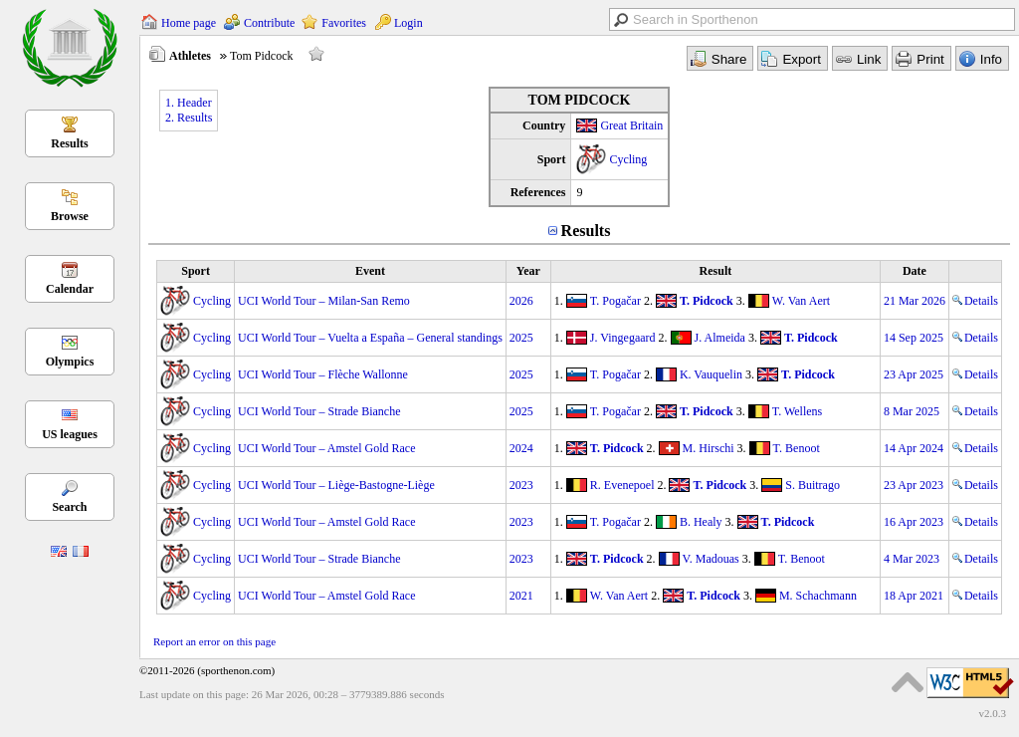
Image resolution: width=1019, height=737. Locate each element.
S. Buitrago (812, 485)
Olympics (70, 361)
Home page (188, 23)
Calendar (70, 289)
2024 (521, 448)
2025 (521, 338)
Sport (195, 271)
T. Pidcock (706, 301)
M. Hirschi (708, 448)
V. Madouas (711, 559)
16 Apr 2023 (913, 522)
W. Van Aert (801, 301)
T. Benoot (796, 448)
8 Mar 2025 (911, 411)
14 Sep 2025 (913, 338)
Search (69, 507)
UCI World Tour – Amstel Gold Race (326, 448)
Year (528, 271)
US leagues (70, 434)
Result (716, 271)
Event (370, 271)
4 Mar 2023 (911, 559)
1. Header (188, 103)
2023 (521, 485)
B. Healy (701, 522)
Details (975, 301)
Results (69, 143)
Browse (70, 216)
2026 (521, 301)
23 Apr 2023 (913, 485)
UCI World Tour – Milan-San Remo (324, 301)
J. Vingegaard (623, 338)
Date (914, 271)
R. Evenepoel (622, 485)
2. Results (188, 117)
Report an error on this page (214, 641)
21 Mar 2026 (914, 301)
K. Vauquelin (711, 374)
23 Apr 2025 (913, 374)
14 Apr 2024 (913, 448)
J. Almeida (720, 338)
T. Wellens (797, 411)
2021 (521, 596)
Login (408, 23)
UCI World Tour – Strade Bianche (319, 411)
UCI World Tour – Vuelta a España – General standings (370, 338)
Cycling (628, 159)
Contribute (269, 23)
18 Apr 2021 (913, 596)
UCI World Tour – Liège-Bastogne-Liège (336, 485)
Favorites (343, 23)
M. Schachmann (818, 596)
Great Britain (631, 125)
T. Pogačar (615, 301)
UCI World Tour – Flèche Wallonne (323, 374)
